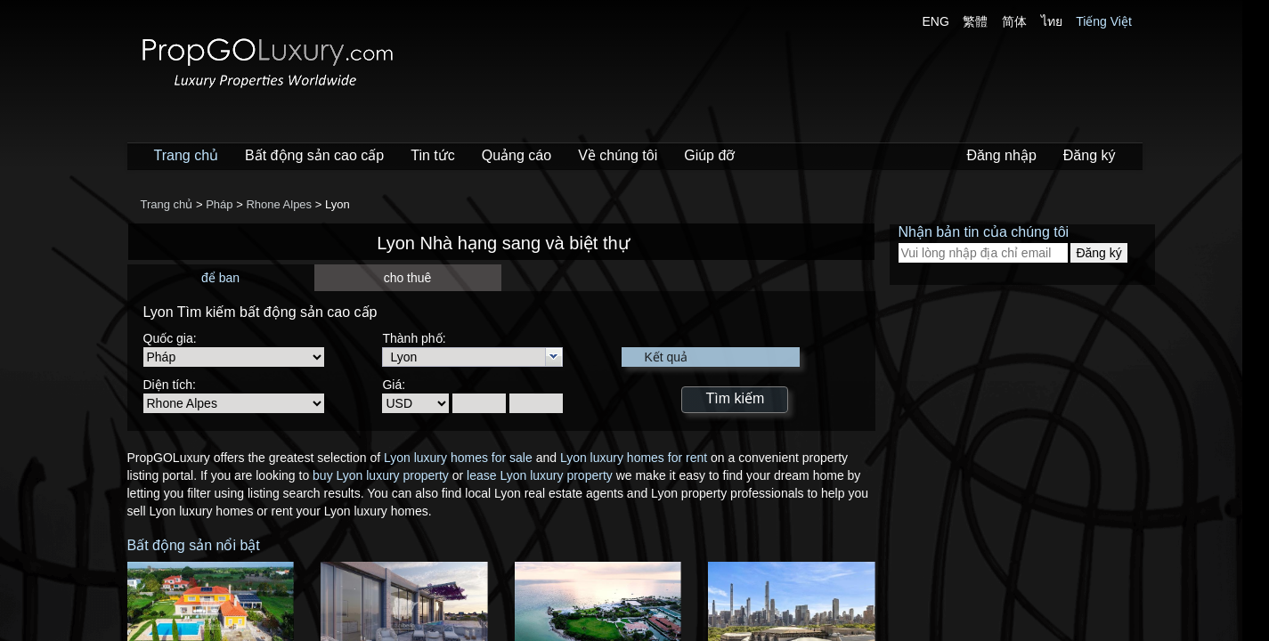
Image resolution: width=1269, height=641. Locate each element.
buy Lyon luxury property (381, 475)
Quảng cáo (516, 155)
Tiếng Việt (1104, 21)
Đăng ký (1089, 155)
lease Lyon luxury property (540, 475)
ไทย (1051, 21)
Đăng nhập (1001, 155)
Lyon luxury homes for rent (633, 457)
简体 (1014, 21)
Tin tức (433, 155)
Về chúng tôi (617, 155)
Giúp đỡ (709, 155)
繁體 (975, 21)
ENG (936, 21)
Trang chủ (186, 155)
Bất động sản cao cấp (314, 155)
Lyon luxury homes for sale (458, 457)
